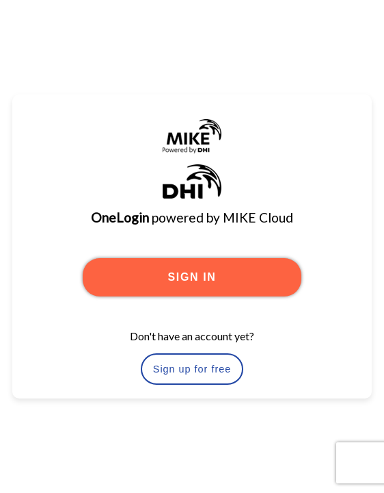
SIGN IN (192, 277)
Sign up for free (192, 369)
